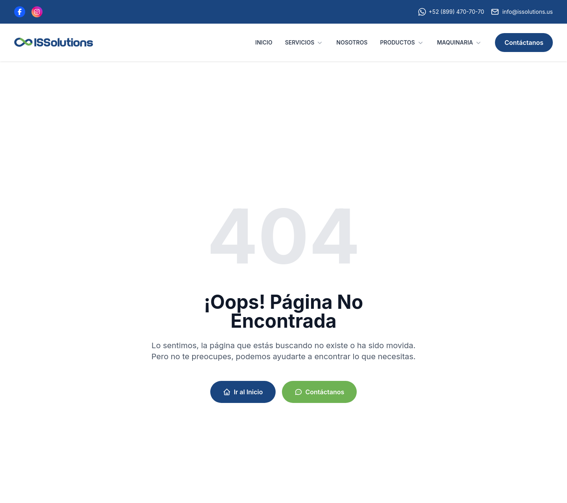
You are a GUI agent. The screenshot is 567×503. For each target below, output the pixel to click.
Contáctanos (523, 42)
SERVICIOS (304, 42)
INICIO (263, 42)
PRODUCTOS (402, 42)
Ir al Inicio (243, 392)
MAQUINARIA (460, 42)
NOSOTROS (351, 42)
